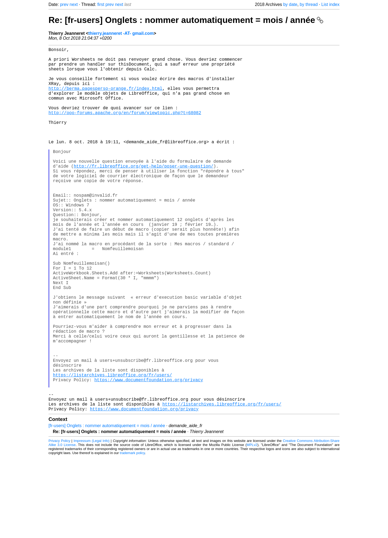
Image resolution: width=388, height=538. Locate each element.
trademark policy (132, 534)
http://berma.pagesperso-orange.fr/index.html (105, 98)
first (100, 4)
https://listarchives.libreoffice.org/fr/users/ (112, 448)
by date (290, 4)
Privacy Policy (59, 522)
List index (330, 4)
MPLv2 (252, 526)
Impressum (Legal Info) (91, 522)
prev (64, 4)
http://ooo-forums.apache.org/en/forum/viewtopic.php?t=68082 (124, 128)
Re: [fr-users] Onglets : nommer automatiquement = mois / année (185, 20)
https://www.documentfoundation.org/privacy (148, 454)
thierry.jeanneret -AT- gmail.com (121, 33)
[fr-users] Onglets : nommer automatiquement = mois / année (106, 506)
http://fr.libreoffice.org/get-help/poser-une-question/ (143, 193)
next (74, 4)
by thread (309, 4)
